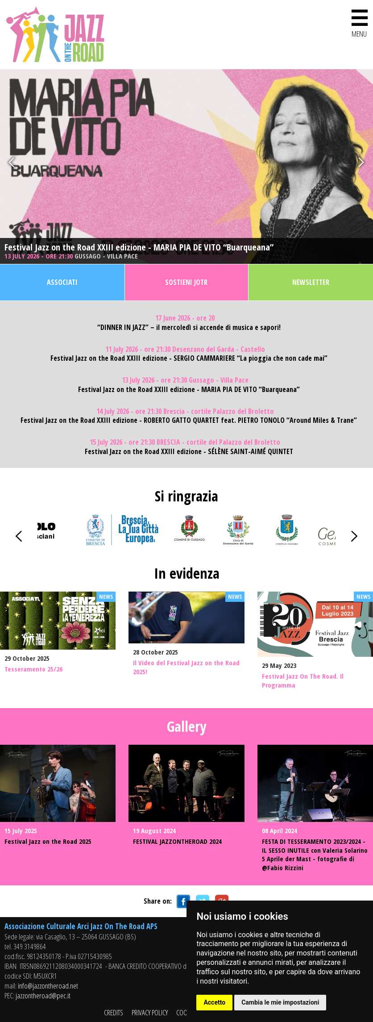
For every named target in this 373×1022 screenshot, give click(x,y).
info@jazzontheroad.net (48, 985)
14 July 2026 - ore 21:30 (185, 411)
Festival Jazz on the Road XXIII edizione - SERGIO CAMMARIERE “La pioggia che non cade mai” (188, 358)
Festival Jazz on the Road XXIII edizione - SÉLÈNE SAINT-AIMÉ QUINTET (189, 451)
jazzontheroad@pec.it (43, 995)
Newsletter (310, 282)
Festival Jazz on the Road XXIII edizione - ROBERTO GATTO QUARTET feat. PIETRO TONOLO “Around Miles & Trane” (189, 420)
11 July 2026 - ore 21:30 (185, 349)
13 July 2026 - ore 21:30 (71, 256)
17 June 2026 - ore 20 (185, 318)
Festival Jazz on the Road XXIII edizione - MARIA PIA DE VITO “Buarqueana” (139, 247)
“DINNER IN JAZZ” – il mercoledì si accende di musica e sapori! (189, 327)
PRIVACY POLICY (150, 1012)
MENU (359, 21)
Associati (62, 282)
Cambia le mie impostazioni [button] (280, 1002)
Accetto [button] (214, 1002)
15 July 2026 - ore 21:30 (185, 442)
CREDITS (113, 1012)
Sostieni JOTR (186, 282)
